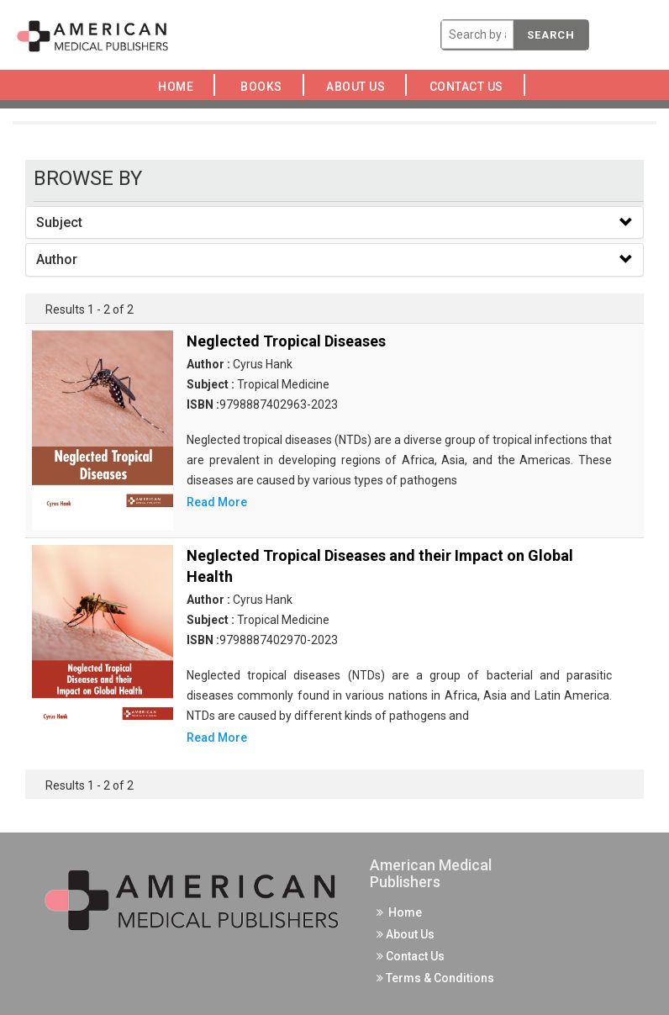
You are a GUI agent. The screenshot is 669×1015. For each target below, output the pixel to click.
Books (264, 86)
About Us (361, 86)
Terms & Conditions (435, 978)
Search (551, 35)
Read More (217, 502)
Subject (59, 222)
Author (56, 259)
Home (178, 86)
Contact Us (470, 86)
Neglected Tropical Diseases (286, 341)
